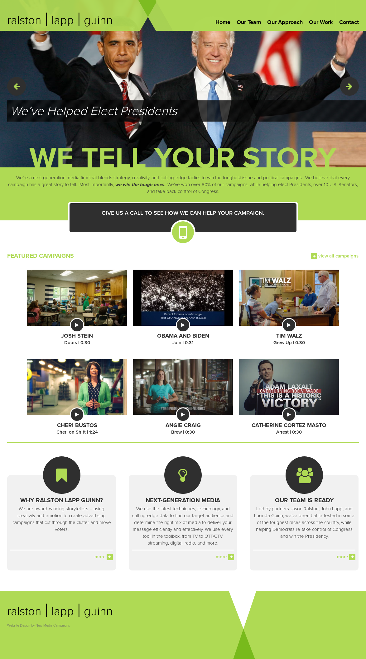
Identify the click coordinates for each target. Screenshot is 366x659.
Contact (349, 22)
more (103, 557)
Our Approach (285, 22)
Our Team (249, 22)
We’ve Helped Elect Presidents (93, 110)
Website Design (18, 625)
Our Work (321, 22)
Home (222, 22)
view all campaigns (335, 256)
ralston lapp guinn (60, 20)
